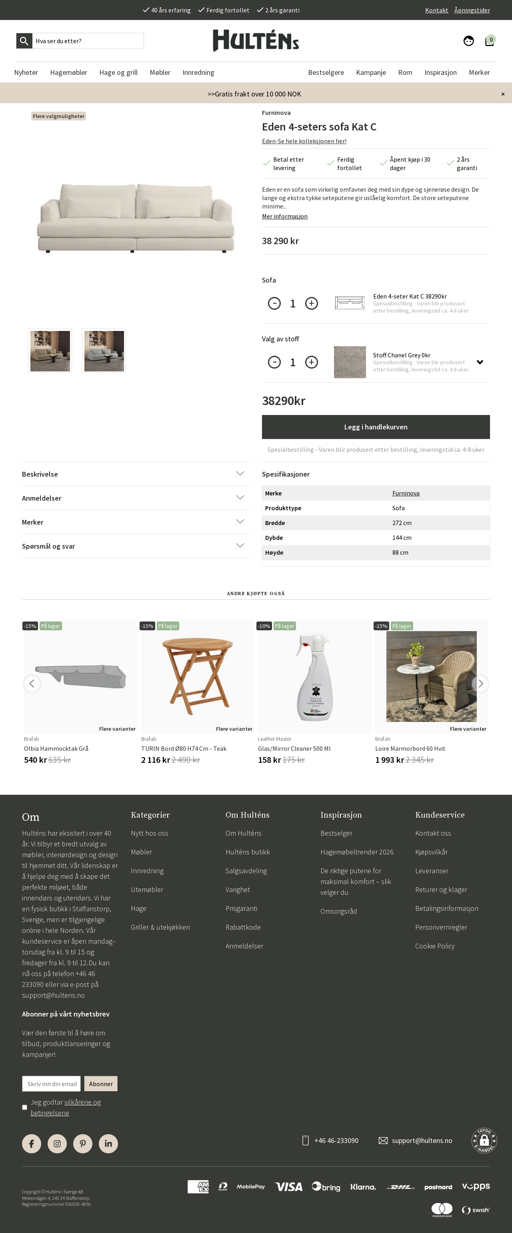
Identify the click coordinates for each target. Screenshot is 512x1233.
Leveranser (431, 870)
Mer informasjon (285, 216)
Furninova (276, 112)
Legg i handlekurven (376, 426)
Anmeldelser (244, 945)
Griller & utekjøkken (160, 927)
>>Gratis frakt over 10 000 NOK (254, 93)
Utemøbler (147, 889)
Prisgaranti (241, 908)
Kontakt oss (433, 833)
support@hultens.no (53, 995)
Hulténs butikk (248, 851)
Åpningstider (472, 10)
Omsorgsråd (338, 911)
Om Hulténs (244, 833)
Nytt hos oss (149, 833)
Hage (138, 908)
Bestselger (336, 833)
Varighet (238, 889)
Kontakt (436, 10)
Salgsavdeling (246, 870)
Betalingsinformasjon (446, 908)
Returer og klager (441, 889)
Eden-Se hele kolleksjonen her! (304, 141)
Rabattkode (243, 927)
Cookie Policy (435, 945)
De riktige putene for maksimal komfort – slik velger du (355, 881)
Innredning (147, 870)
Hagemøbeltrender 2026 (357, 851)
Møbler (141, 851)
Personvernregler (441, 927)
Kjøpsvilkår (431, 851)
